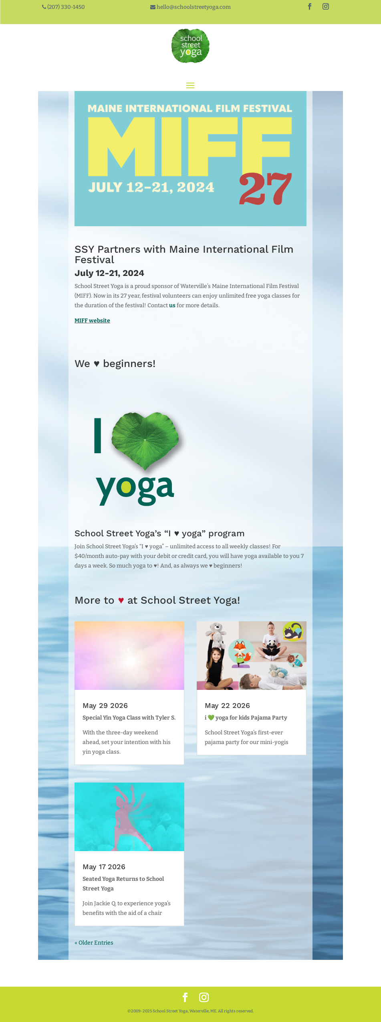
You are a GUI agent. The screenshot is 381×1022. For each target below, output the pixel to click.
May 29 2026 (105, 705)
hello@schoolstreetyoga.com (193, 7)
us (172, 305)
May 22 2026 (227, 705)
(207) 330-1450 (65, 7)
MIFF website (92, 320)
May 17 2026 (104, 866)
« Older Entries (94, 942)
